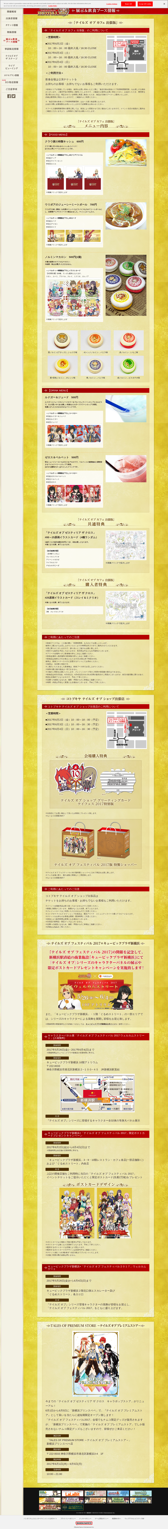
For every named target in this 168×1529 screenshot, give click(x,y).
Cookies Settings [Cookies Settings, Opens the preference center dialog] (111, 4)
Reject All (128, 4)
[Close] (164, 3)
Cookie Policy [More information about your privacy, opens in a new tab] (52, 6)
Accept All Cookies (145, 4)
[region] (84, 4)
